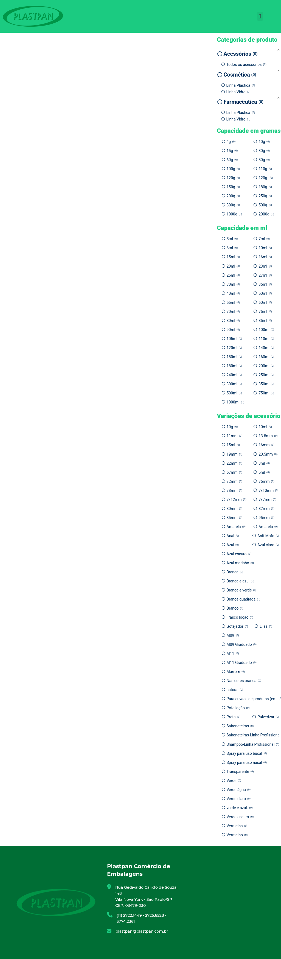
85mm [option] (235, 518)
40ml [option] (233, 293)
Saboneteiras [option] (240, 726)
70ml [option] (233, 312)
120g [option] (233, 178)
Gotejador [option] (237, 626)
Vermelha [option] (237, 826)
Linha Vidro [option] (238, 92)
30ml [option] (233, 284)
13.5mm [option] (267, 436)
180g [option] (265, 187)
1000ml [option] (235, 402)
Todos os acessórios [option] (246, 64)
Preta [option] (233, 717)
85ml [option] (265, 321)
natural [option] (235, 690)
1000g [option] (234, 214)
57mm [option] (235, 472)
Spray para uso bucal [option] (247, 753)
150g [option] (233, 187)
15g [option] (232, 151)
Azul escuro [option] (239, 554)
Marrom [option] (236, 672)
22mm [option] (235, 463)
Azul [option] (233, 545)
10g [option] (264, 142)
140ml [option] (266, 348)
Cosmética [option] (240, 75)
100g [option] (233, 169)
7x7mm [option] (267, 500)
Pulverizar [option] (268, 717)
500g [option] (265, 205)
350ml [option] (266, 384)
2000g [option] (266, 214)
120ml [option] (234, 348)
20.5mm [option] (267, 454)
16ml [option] (265, 257)
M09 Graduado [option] (242, 644)
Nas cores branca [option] (244, 681)
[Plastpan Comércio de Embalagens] (225, 902)
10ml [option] (265, 248)
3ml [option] (264, 463)
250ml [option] (266, 375)
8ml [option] (232, 248)
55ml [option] (233, 302)
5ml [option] (232, 239)
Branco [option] (235, 608)
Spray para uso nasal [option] (247, 762)
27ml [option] (265, 275)
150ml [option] (234, 357)
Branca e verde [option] (242, 590)
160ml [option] (266, 357)
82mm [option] (266, 509)
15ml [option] (233, 257)
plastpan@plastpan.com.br (142, 931)
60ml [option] (265, 302)
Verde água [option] (239, 790)
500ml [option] (234, 393)
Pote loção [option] (238, 708)
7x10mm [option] (268, 490)
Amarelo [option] (268, 527)
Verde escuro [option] (240, 817)
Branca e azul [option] (240, 581)
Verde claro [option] (239, 799)
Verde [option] (234, 781)
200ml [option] (266, 366)
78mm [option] (235, 490)
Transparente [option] (240, 772)
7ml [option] (264, 239)
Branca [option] (235, 572)
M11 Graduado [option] (242, 663)
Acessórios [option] (241, 54)
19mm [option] (235, 454)
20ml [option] (233, 266)
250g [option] (265, 196)
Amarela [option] (236, 527)
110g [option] (265, 169)
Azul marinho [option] (240, 563)
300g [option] (233, 205)
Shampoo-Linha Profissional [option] (253, 744)
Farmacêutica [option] (243, 102)
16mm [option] (266, 445)
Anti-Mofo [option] (268, 536)
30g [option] (264, 151)
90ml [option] (233, 330)
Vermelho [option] (237, 835)
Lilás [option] (266, 626)
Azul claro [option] (268, 545)
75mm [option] (266, 481)
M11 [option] (233, 653)
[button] (260, 16)
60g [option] (232, 160)
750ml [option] (266, 393)
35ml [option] (265, 284)
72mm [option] (235, 481)
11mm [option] (235, 436)
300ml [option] (234, 384)
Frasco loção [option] (240, 617)
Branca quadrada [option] (243, 599)
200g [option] (233, 196)
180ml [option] (234, 366)
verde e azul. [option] (240, 808)
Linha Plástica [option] (240, 85)
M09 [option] (233, 635)
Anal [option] (233, 536)
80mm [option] (235, 509)
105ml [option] (234, 339)
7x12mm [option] (236, 500)
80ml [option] (233, 321)
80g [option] (264, 160)
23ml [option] (265, 266)
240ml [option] (234, 375)
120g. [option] (265, 178)
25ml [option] (233, 275)
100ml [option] (266, 330)
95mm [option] (266, 518)
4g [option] (231, 142)
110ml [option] (266, 339)
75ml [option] (265, 312)
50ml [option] (265, 293)
